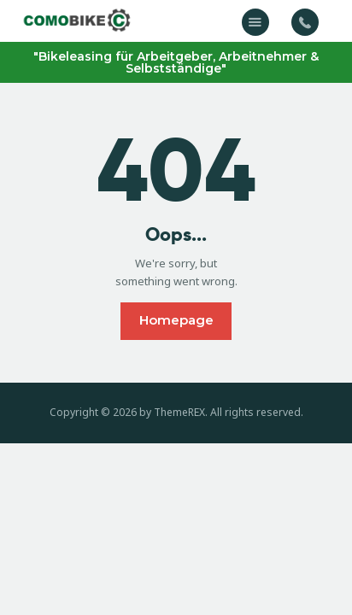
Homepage (176, 320)
